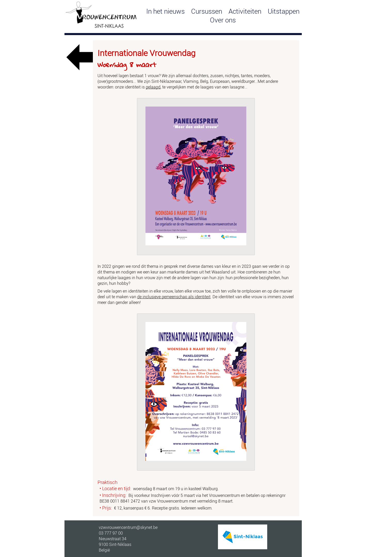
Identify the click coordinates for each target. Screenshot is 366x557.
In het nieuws (165, 11)
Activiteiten (245, 11)
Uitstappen (283, 11)
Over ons (223, 19)
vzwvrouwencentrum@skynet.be (128, 527)
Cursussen (206, 11)
